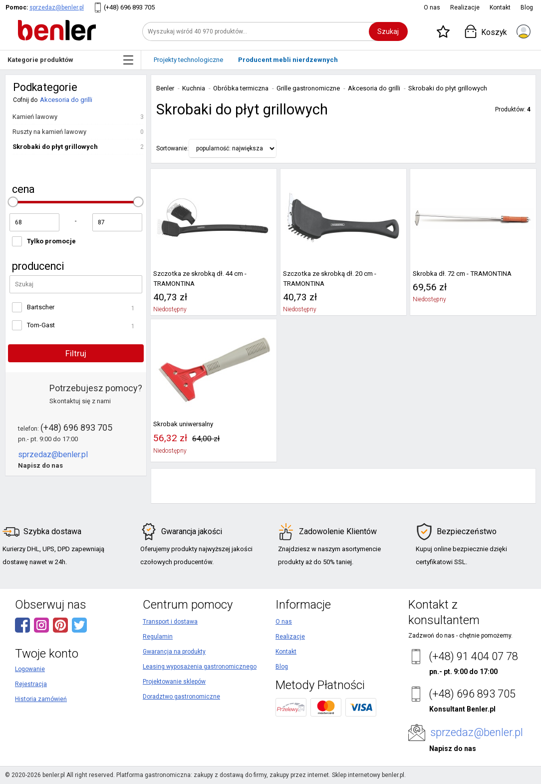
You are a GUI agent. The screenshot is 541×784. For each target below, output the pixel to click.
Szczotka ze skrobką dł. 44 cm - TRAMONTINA (200, 278)
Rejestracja (31, 684)
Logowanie (30, 669)
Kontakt (500, 7)
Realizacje (465, 7)
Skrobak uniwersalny (183, 424)
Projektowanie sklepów (174, 681)
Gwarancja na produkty (174, 651)
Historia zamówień (41, 699)
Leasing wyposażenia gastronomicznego (200, 666)
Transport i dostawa (170, 621)
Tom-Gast (41, 325)
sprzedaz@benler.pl (56, 7)
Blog (527, 7)
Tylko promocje (51, 241)
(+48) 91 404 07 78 (473, 656)
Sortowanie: (172, 148)
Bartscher (40, 307)
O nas (432, 7)
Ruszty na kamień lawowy (49, 131)
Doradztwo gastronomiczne (181, 696)
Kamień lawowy (34, 116)
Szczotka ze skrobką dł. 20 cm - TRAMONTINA (329, 278)
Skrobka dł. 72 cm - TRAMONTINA (462, 273)
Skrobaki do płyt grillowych (55, 146)
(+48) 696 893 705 (129, 7)
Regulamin (158, 636)
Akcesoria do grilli (66, 99)
